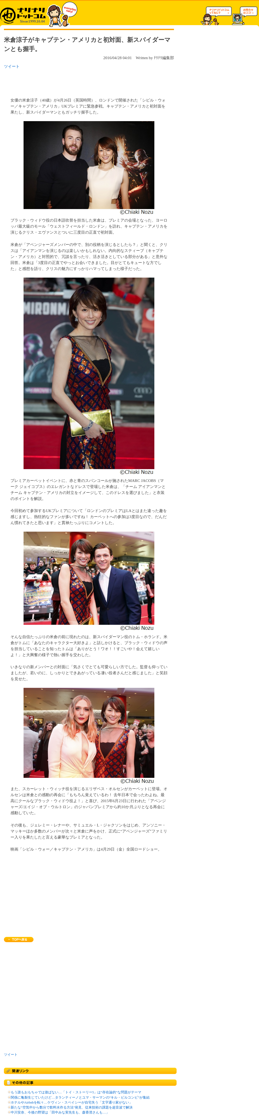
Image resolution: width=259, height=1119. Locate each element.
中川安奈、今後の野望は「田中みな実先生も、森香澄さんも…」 (60, 1112)
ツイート (12, 66)
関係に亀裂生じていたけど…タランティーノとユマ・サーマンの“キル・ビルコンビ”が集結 (80, 1097)
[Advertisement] (71, 81)
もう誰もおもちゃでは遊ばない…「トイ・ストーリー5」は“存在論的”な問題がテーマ (76, 1092)
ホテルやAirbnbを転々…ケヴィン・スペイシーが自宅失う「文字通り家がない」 (71, 1102)
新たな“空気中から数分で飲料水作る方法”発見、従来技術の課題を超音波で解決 (72, 1107)
